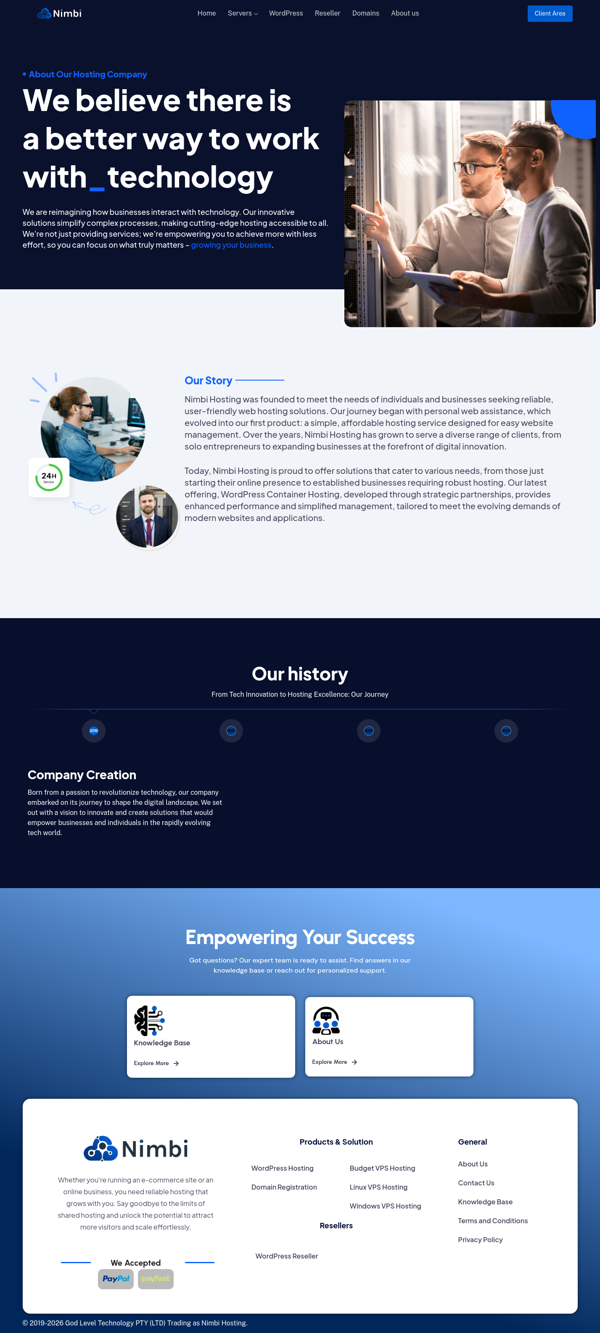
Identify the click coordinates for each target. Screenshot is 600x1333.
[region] (300, 732)
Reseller (328, 13)
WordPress (286, 13)
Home (207, 13)
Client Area (550, 13)
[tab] (94, 732)
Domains (365, 13)
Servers (240, 13)
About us (405, 13)
